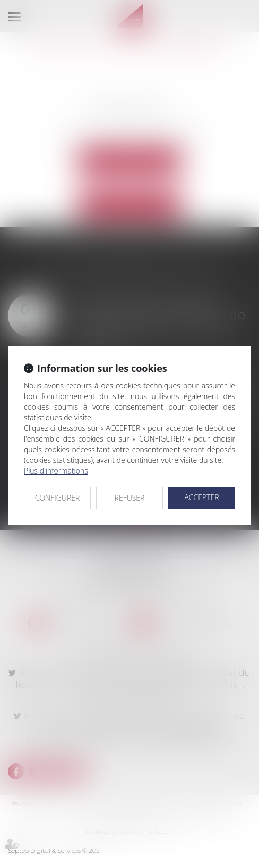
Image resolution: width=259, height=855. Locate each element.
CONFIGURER (57, 498)
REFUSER (130, 498)
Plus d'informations (56, 471)
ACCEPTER (201, 497)
